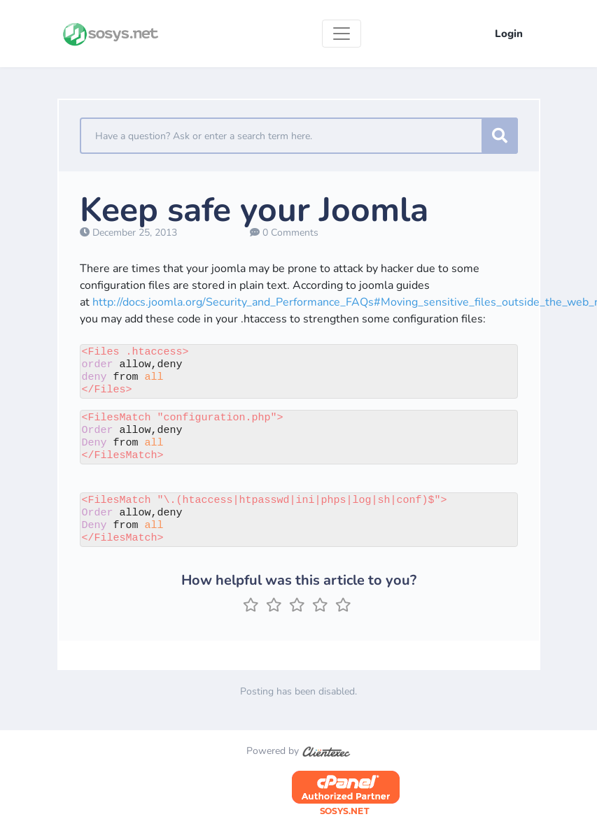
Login (509, 34)
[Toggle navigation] (341, 34)
